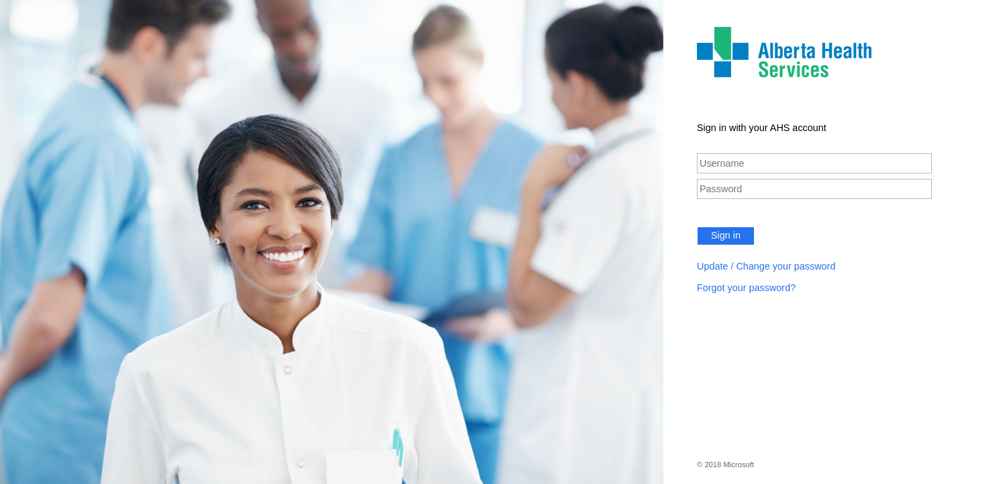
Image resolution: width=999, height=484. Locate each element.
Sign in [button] (726, 235)
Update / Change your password (766, 266)
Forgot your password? (746, 287)
